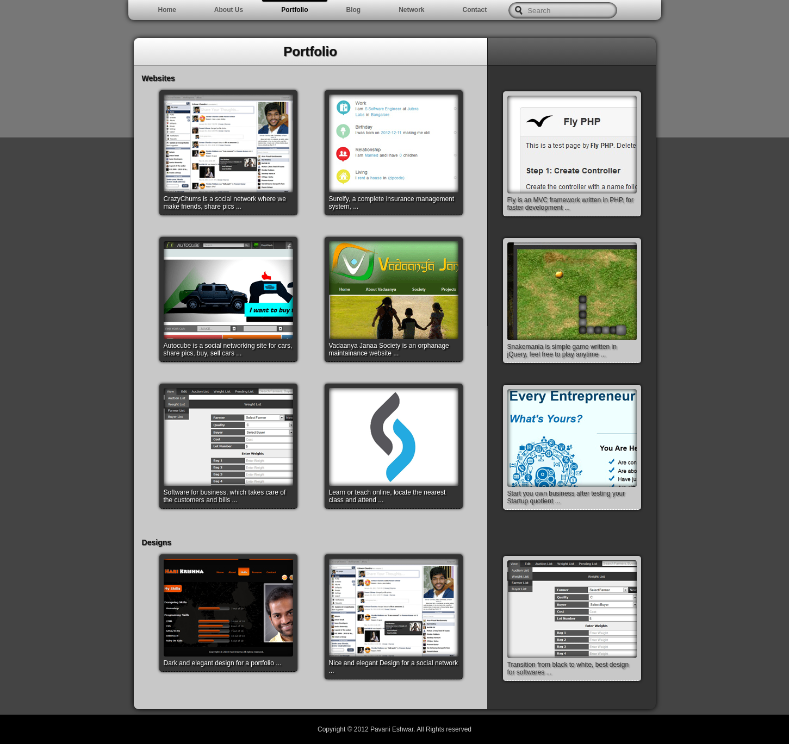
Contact (475, 10)
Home (167, 10)
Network (411, 10)
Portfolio (294, 10)
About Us (228, 10)
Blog (353, 10)
